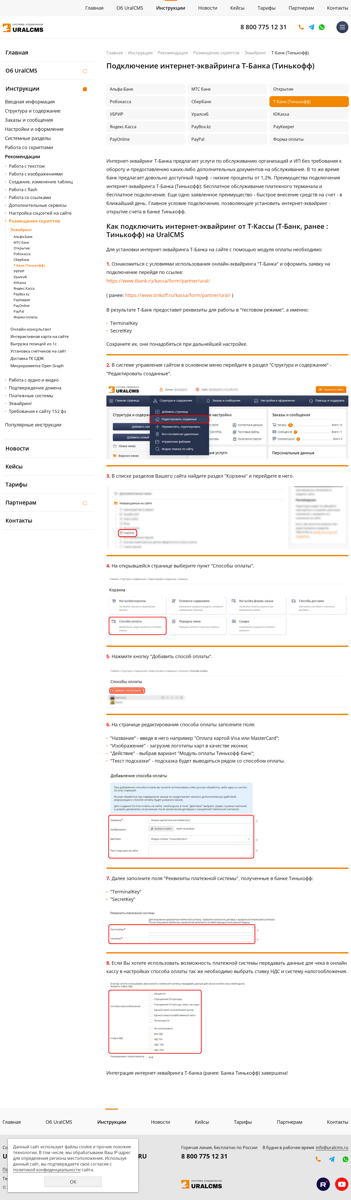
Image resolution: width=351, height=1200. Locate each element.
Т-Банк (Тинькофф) (29, 265)
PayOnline (21, 305)
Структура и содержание (32, 111)
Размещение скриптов (34, 221)
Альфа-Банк (23, 236)
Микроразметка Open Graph (37, 365)
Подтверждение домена (35, 388)
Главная (94, 8)
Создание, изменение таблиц (41, 182)
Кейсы (237, 8)
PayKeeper (22, 299)
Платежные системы (31, 396)
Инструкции (170, 8)
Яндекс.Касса (24, 288)
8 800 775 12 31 (263, 26)
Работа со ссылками (30, 197)
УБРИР (19, 271)
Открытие (22, 248)
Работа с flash (23, 189)
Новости (207, 8)
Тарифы (267, 8)
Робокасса (22, 253)
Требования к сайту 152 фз (37, 411)
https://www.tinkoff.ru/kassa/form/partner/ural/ (178, 295)
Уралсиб (20, 276)
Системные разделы (28, 138)
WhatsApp (322, 27)
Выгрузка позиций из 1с (33, 343)
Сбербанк (21, 259)
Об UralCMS (130, 8)
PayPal (19, 311)
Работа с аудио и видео (34, 380)
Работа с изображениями (36, 174)
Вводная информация (30, 101)
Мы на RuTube (323, 1184)
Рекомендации (22, 156)
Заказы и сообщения (29, 120)
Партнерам (301, 8)
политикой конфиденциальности (47, 1170)
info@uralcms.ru (332, 1147)
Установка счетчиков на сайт (38, 351)
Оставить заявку (301, 27)
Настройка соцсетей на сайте (40, 213)
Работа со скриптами (29, 147)
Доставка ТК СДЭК (27, 358)
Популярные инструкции (33, 425)
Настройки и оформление (34, 129)
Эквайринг (21, 229)
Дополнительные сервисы (37, 205)
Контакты (337, 8)
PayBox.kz (21, 294)
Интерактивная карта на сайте (39, 336)
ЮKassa (20, 282)
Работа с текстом (27, 166)
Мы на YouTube (341, 1184)
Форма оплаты (26, 317)
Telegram (311, 27)
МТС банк (21, 242)
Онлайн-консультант (30, 329)
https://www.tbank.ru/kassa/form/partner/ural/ (158, 281)
